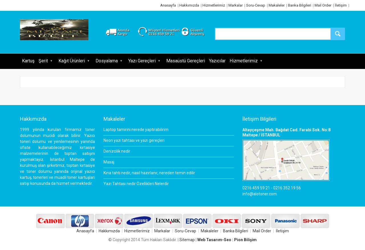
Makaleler (277, 5)
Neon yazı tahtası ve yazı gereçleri (134, 140)
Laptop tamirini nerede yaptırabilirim (136, 129)
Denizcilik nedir (117, 151)
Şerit (43, 60)
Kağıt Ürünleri (71, 60)
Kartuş (28, 60)
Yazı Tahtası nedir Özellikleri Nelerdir (136, 183)
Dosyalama (107, 60)
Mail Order (323, 5)
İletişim (341, 5)
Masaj (109, 162)
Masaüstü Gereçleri (185, 60)
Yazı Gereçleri (142, 60)
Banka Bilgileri (299, 5)
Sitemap (187, 239)
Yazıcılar (217, 60)
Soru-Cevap (255, 5)
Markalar (235, 5)
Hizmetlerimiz (213, 5)
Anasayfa (168, 5)
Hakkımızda (189, 5)
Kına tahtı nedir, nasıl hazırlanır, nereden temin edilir (149, 173)
